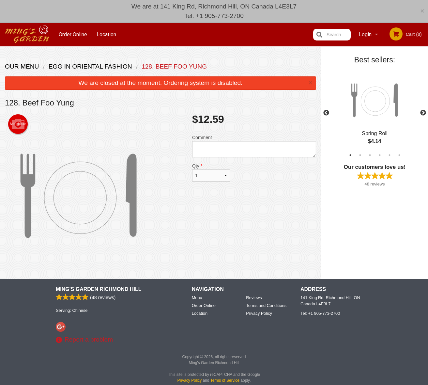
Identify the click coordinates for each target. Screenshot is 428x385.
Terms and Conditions (266, 328)
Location (106, 34)
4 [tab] (379, 155)
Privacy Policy (259, 336)
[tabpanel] (375, 113)
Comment (254, 146)
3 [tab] (370, 155)
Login (365, 34)
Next (423, 113)
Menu (197, 320)
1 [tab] (350, 155)
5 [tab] (389, 155)
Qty (211, 172)
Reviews (254, 320)
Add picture (18, 124)
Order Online (73, 34)
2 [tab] (360, 155)
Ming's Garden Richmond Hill (98, 312)
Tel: (320, 336)
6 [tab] (399, 155)
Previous (326, 113)
